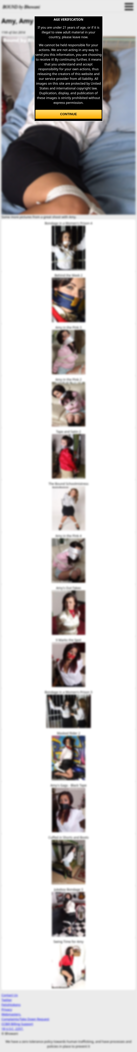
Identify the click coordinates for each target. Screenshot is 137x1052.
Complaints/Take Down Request (25, 1019)
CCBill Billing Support (17, 1024)
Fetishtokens (11, 1005)
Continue (68, 114)
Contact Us (9, 995)
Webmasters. (11, 1014)
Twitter (6, 1000)
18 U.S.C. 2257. (12, 1029)
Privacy (6, 1009)
